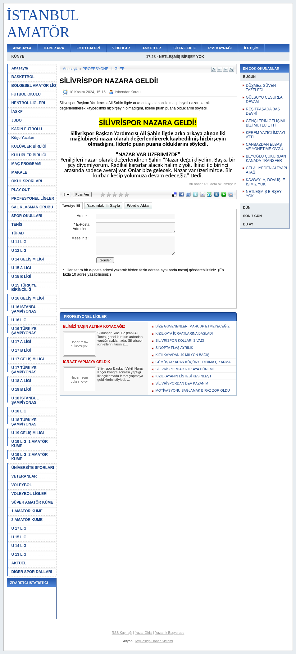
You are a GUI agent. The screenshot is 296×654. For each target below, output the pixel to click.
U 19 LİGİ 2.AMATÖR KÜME (29, 456)
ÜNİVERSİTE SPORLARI (32, 467)
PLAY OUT (20, 190)
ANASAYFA (22, 48)
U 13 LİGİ (19, 554)
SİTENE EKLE (184, 48)
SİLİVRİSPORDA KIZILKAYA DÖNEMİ (185, 369)
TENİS (16, 224)
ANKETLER (151, 48)
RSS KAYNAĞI (219, 48)
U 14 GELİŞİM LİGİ (27, 259)
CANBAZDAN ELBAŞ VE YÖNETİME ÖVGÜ (264, 146)
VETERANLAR (24, 476)
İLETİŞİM (251, 48)
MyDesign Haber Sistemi (154, 641)
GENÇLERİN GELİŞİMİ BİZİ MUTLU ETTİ (265, 123)
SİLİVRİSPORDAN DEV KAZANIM (182, 383)
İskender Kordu (127, 92)
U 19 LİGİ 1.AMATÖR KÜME (29, 443)
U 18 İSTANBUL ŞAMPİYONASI (25, 400)
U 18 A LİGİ (21, 381)
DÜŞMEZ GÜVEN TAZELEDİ (261, 87)
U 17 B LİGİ (21, 350)
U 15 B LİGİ (21, 276)
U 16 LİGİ (19, 320)
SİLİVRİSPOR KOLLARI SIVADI (180, 340)
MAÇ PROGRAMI (26, 164)
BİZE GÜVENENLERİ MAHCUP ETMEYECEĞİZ (193, 326)
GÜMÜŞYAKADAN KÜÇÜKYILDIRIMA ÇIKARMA (193, 362)
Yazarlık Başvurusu (169, 632)
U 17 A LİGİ (21, 342)
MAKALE (19, 172)
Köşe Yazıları (22, 138)
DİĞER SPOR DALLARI (31, 572)
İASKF (17, 111)
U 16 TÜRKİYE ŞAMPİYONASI (24, 331)
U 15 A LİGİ (21, 268)
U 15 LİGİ (19, 537)
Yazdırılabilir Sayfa (103, 205)
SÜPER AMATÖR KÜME (32, 502)
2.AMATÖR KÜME (27, 520)
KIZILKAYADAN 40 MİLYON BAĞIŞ (183, 355)
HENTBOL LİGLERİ (28, 103)
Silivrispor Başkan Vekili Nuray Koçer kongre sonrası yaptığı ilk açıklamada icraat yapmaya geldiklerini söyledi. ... (121, 374)
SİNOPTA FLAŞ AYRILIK (174, 347)
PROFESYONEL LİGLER (32, 198)
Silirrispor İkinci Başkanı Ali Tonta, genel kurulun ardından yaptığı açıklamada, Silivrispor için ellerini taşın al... (120, 338)
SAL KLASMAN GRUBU (32, 207)
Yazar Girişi (144, 632)
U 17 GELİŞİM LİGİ (27, 359)
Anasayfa (19, 68)
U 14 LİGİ (19, 546)
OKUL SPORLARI (26, 181)
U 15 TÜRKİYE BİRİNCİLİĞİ (24, 287)
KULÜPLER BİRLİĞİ (29, 146)
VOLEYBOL (21, 485)
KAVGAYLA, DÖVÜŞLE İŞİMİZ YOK (265, 182)
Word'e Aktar (138, 205)
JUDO (16, 120)
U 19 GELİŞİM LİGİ (27, 433)
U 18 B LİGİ (21, 389)
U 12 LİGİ (19, 250)
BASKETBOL (23, 77)
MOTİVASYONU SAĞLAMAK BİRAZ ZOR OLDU (193, 390)
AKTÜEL (19, 563)
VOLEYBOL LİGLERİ (29, 494)
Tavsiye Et (71, 205)
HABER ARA (54, 48)
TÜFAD (17, 233)
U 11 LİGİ (19, 242)
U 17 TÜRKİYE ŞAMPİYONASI (24, 370)
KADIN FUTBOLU (26, 129)
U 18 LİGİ (19, 411)
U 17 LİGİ (19, 528)
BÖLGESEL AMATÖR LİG (33, 85)
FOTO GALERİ (88, 48)
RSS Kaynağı (122, 632)
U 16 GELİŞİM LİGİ (27, 298)
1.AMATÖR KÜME (27, 511)
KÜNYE (18, 56)
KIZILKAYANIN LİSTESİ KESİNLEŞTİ (184, 376)
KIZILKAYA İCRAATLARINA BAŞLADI (184, 333)
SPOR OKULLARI (26, 216)
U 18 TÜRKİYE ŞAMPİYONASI (24, 422)
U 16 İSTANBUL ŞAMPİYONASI (25, 309)
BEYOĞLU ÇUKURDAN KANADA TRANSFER (266, 158)
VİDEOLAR (121, 48)
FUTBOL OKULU (26, 94)
